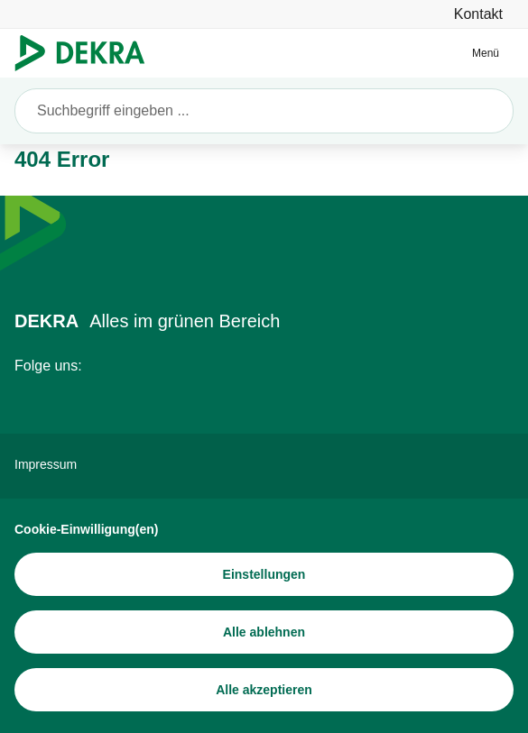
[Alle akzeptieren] (264, 689)
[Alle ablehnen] (264, 632)
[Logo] (87, 53)
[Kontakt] (478, 14)
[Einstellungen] (264, 574)
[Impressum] (264, 464)
